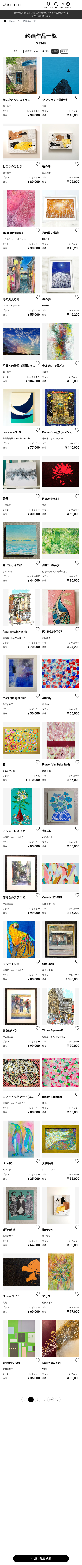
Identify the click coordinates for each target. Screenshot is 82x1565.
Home (12, 21)
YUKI (44, 1369)
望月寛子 (7, 172)
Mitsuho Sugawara (11, 305)
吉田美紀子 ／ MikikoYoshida (16, 438)
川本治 (45, 372)
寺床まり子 (8, 704)
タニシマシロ (9, 771)
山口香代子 (47, 837)
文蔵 (44, 106)
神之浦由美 (8, 904)
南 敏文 (7, 106)
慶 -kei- (45, 704)
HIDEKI (45, 239)
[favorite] (38, 97)
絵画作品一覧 (29, 21)
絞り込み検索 (41, 1558)
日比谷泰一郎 (48, 904)
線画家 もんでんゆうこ (53, 438)
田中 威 (7, 1169)
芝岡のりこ (8, 1369)
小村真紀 (7, 505)
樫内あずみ (47, 1302)
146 (51, 1399)
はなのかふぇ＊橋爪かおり (15, 239)
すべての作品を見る (41, 16)
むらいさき (8, 571)
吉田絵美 (46, 638)
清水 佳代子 (47, 771)
